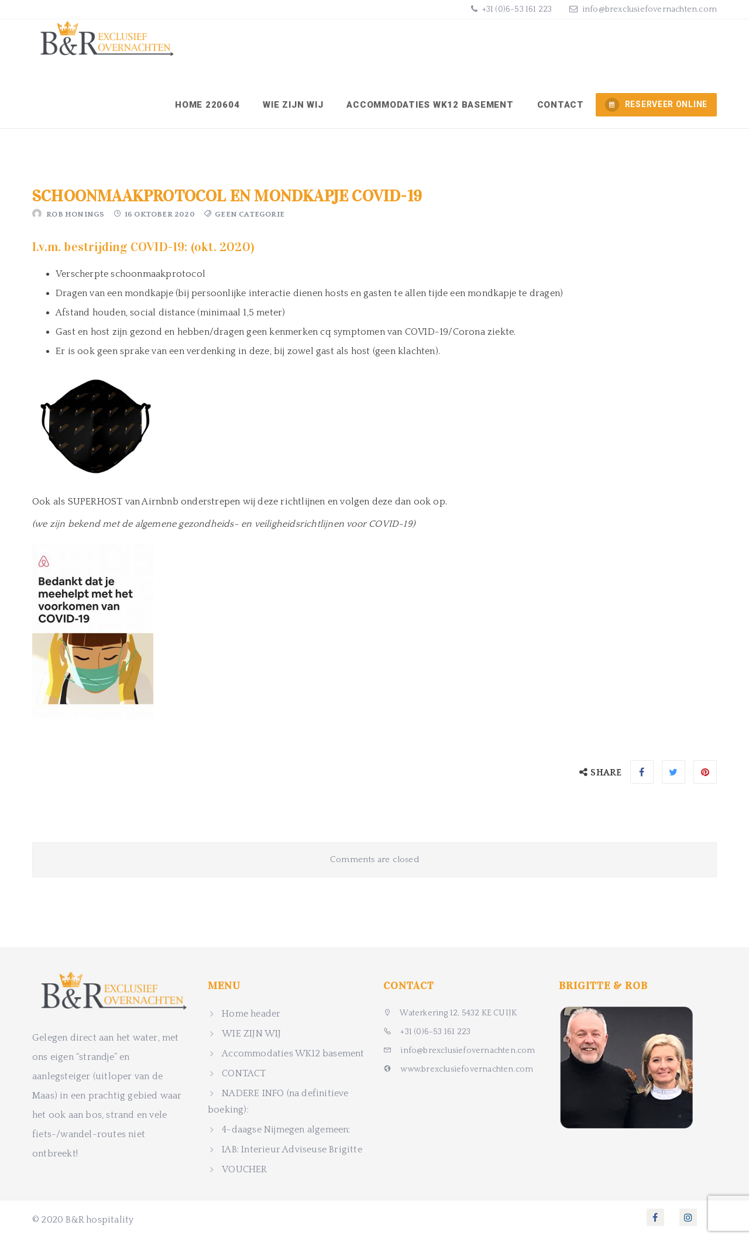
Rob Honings (75, 214)
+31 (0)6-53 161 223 (516, 9)
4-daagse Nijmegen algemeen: (286, 1129)
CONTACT (560, 104)
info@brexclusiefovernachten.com (649, 9)
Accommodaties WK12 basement (429, 104)
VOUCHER (244, 1169)
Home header (251, 1013)
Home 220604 (207, 104)
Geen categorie (249, 214)
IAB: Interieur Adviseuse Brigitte (292, 1149)
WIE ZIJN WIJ (293, 104)
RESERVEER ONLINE (656, 105)
